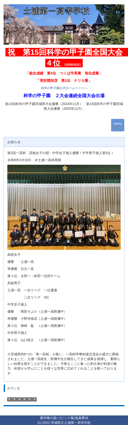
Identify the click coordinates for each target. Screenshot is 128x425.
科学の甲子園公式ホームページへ (64, 88)
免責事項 (81, 418)
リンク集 (67, 418)
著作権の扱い (50, 418)
